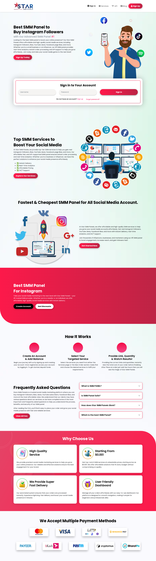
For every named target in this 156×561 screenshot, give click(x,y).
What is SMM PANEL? (91, 386)
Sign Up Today (23, 57)
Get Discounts (44, 306)
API (114, 6)
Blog (123, 6)
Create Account (23, 306)
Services (104, 6)
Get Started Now (89, 245)
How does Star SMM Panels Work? (98, 405)
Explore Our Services (25, 176)
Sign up (80, 99)
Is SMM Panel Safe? (90, 395)
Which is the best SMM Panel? (96, 415)
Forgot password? (93, 99)
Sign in (92, 6)
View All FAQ (21, 416)
